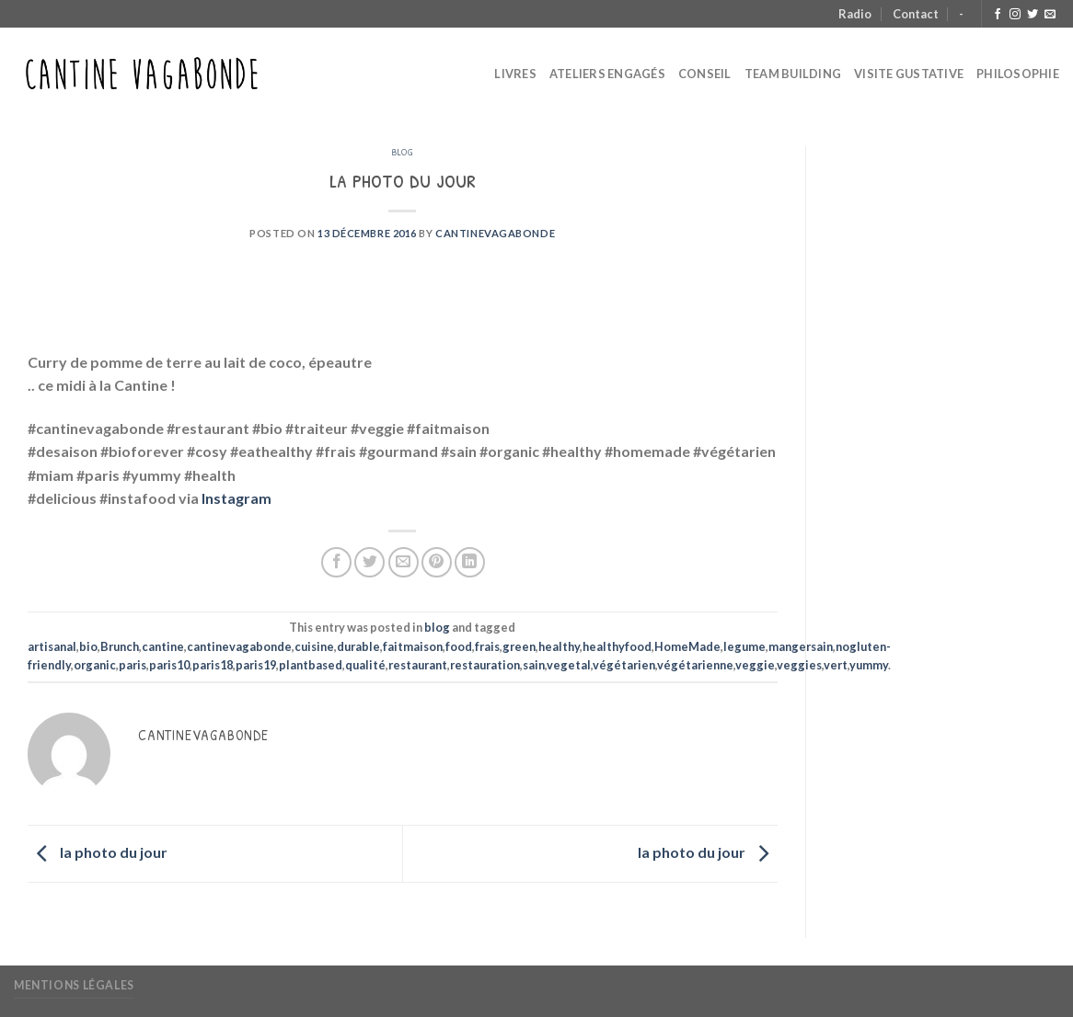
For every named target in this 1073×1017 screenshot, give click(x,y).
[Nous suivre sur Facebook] (997, 14)
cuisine (314, 646)
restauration (485, 664)
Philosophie (1017, 73)
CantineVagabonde (495, 233)
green (519, 646)
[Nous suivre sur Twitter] (1032, 14)
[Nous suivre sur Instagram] (1015, 14)
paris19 (256, 664)
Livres (515, 73)
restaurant (417, 664)
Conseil (705, 73)
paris (132, 664)
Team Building (792, 73)
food (458, 646)
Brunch (119, 646)
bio (88, 646)
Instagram (236, 498)
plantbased (310, 664)
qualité (365, 664)
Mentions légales (74, 985)
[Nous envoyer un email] (1050, 14)
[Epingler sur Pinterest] (436, 562)
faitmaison (413, 646)
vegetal (569, 664)
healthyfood (617, 646)
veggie (755, 664)
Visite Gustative (908, 73)
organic (95, 664)
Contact (916, 13)
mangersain (800, 646)
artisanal (52, 646)
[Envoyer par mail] (403, 562)
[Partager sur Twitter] (369, 562)
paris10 (169, 664)
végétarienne (695, 664)
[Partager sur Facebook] (336, 562)
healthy (559, 646)
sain (534, 664)
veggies (799, 664)
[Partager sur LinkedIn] (470, 562)
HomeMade (687, 646)
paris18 (212, 664)
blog (402, 151)
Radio (854, 13)
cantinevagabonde (239, 646)
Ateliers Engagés (607, 73)
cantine (163, 646)
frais (487, 646)
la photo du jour (97, 852)
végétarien (624, 664)
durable (358, 646)
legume (744, 646)
